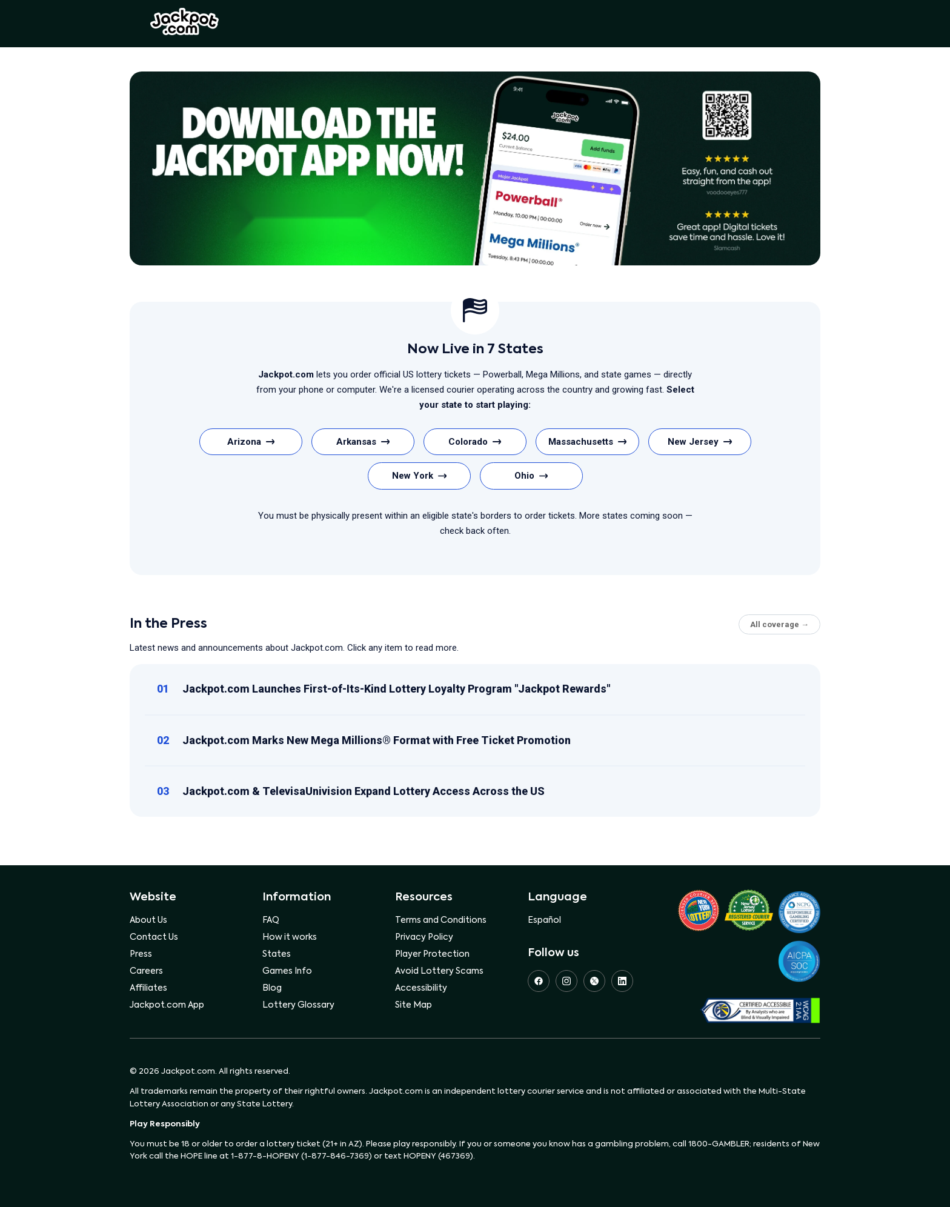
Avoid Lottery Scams (439, 971)
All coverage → (779, 624)
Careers (146, 971)
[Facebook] (539, 981)
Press (141, 954)
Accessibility (421, 988)
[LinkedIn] (622, 981)
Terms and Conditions (441, 920)
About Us (148, 920)
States (276, 954)
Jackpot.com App (167, 1005)
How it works (289, 937)
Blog (272, 988)
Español (544, 920)
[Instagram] (566, 981)
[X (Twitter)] (594, 981)
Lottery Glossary (298, 1005)
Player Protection (432, 954)
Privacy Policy (424, 937)
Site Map (413, 1005)
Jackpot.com (184, 21)
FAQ (270, 920)
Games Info (287, 971)
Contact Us (154, 937)
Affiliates (148, 988)
